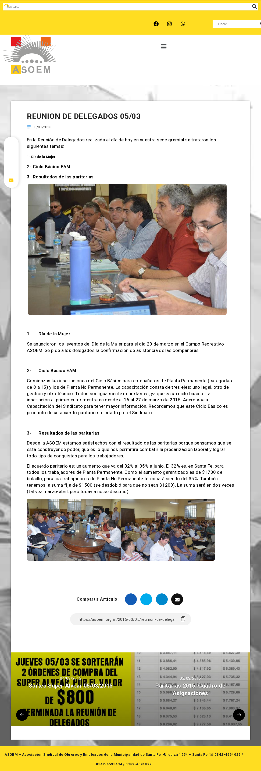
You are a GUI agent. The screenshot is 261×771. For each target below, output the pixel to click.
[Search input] (128, 6)
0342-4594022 (227, 754)
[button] (164, 47)
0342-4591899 (139, 764)
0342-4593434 (109, 764)
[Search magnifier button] (254, 6)
